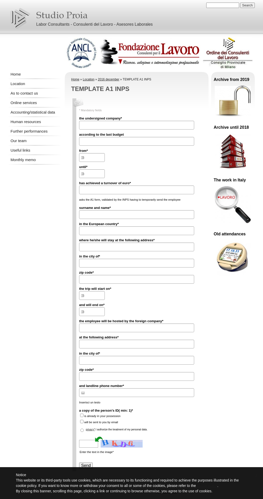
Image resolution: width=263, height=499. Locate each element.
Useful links (20, 150)
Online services (24, 102)
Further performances (29, 131)
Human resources (26, 121)
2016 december (108, 79)
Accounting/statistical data (33, 112)
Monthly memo (23, 160)
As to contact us (24, 93)
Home (16, 74)
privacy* (90, 429)
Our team (19, 140)
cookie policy (207, 486)
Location (18, 83)
